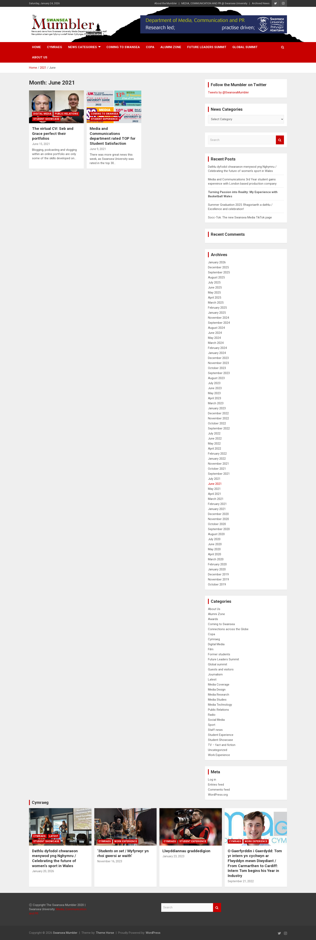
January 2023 (217, 408)
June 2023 (215, 388)
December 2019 (218, 574)
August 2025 (216, 277)
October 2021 (217, 469)
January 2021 (217, 509)
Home (36, 47)
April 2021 (214, 494)
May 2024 (214, 338)
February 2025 (217, 307)
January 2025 (217, 312)
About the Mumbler (165, 3)
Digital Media (42, 113)
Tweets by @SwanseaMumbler (228, 92)
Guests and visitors (221, 669)
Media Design (217, 689)
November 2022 (218, 418)
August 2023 (216, 378)
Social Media (216, 720)
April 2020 (214, 554)
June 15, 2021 (41, 144)
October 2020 (217, 524)
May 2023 (214, 393)
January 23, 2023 (173, 856)
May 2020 (214, 549)
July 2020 (214, 539)
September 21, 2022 (241, 881)
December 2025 (218, 267)
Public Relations (66, 113)
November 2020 (218, 519)
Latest (212, 679)
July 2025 (214, 282)
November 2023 (218, 363)
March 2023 (215, 403)
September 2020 (219, 529)
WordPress (153, 933)
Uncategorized (217, 750)
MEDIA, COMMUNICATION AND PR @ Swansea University (214, 3)
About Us (39, 57)
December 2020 (218, 514)
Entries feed (216, 784)
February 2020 (217, 564)
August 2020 (216, 534)
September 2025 (219, 272)
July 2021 (214, 479)
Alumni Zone (170, 47)
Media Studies (217, 699)
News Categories (82, 47)
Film (210, 649)
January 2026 (217, 262)
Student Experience (104, 119)
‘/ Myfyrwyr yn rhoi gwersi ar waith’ (123, 853)
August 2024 (216, 328)
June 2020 (215, 544)
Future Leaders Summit (206, 47)
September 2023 (219, 373)
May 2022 (214, 443)
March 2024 (215, 343)
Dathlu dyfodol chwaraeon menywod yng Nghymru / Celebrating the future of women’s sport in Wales (55, 858)
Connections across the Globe (228, 629)
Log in (212, 779)
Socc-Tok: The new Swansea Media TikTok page (240, 217)
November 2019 (218, 579)
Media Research (218, 694)
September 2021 (219, 474)
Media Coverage (218, 684)
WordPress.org (218, 794)
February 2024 (217, 348)
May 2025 (214, 292)
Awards (213, 619)
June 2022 (215, 438)
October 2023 (217, 368)
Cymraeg (54, 47)
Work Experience (219, 755)
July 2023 (214, 383)
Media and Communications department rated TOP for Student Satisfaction (112, 136)
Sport (211, 725)
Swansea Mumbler (65, 933)
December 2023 (218, 358)
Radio (211, 715)
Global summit (245, 47)
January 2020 (217, 569)
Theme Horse (105, 933)
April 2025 (214, 297)
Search (280, 140)
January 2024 (217, 353)
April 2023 (214, 398)
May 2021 (214, 489)
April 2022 (214, 448)
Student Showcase (46, 119)
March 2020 (215, 559)
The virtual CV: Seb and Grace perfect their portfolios (52, 133)
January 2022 (217, 458)
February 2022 (217, 453)
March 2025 (215, 302)
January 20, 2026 (43, 871)
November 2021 (218, 463)
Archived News (260, 3)
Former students (219, 654)
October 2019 (217, 584)
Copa (150, 47)
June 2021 (215, 484)
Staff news (215, 730)
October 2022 (217, 423)
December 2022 (218, 413)
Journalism (215, 674)
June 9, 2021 (98, 149)
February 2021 (217, 504)
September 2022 (219, 428)
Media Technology (220, 704)
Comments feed (219, 789)
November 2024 (218, 318)
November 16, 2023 (109, 861)
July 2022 (214, 433)
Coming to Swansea (123, 47)
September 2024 (219, 323)
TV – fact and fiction (221, 745)
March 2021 (215, 499)
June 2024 (215, 333)
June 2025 (215, 287)
